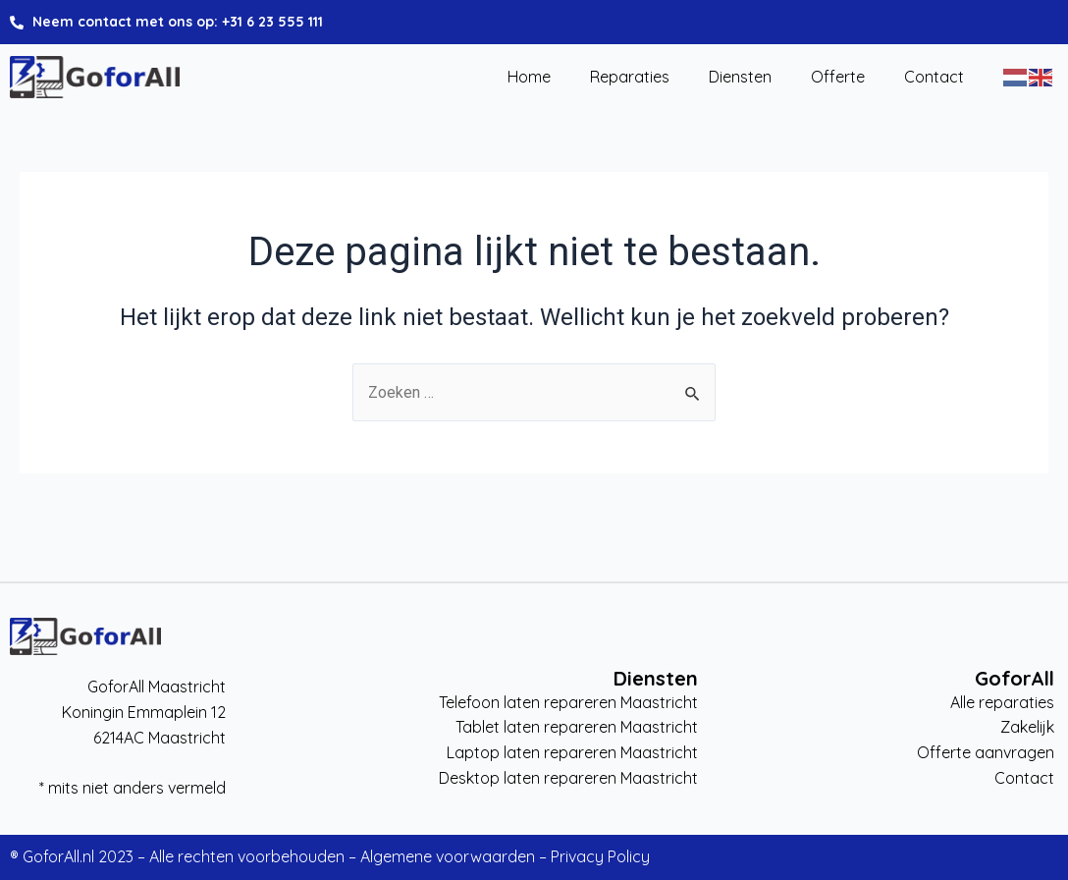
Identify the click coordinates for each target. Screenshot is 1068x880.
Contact (934, 77)
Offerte (838, 77)
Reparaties (629, 77)
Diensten (740, 77)
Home (529, 77)
